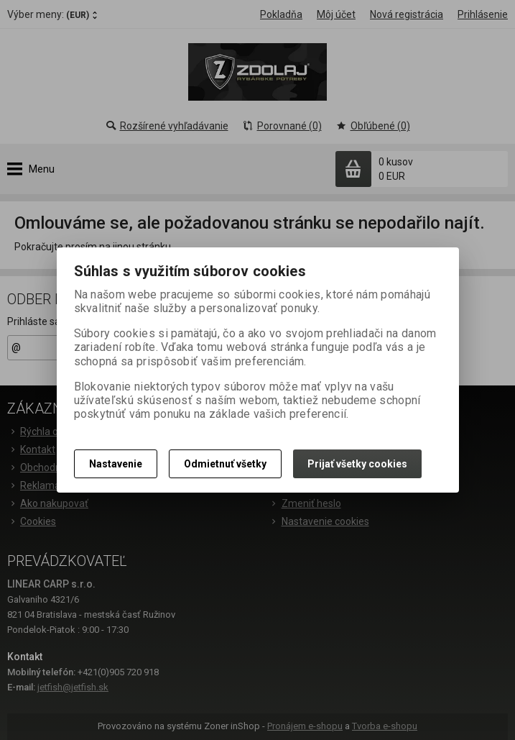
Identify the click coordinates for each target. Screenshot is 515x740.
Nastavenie (115, 464)
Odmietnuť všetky (225, 464)
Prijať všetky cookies (357, 464)
